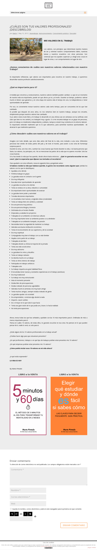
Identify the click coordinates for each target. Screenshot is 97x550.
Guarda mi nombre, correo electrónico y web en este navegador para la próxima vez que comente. (47, 509)
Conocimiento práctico (61, 33)
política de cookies (46, 546)
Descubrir (73, 33)
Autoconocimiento (45, 33)
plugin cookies (92, 547)
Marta (15, 33)
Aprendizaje (34, 33)
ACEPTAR (48, 548)
